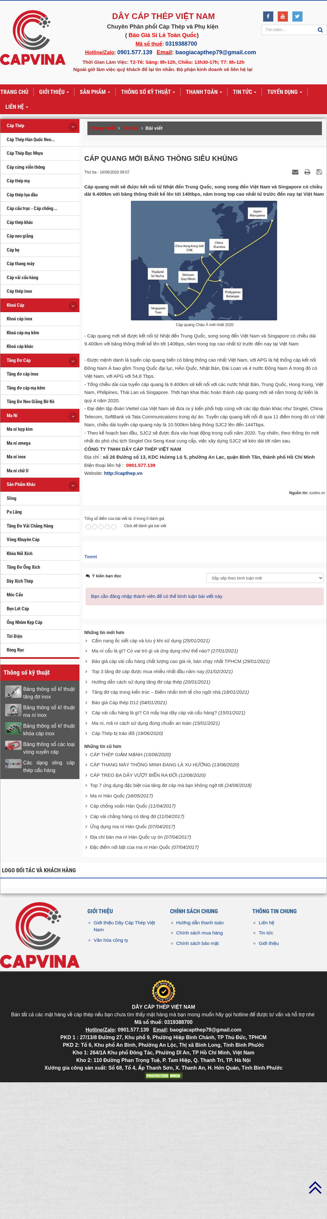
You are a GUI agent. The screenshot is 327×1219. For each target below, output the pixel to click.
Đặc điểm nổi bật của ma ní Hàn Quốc (130, 991)
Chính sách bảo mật (197, 1087)
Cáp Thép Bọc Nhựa (25, 153)
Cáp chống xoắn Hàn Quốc (118, 950)
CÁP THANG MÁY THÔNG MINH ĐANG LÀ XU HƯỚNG (150, 909)
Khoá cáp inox (19, 319)
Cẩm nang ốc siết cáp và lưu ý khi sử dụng (136, 784)
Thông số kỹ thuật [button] (148, 92)
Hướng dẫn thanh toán (200, 1066)
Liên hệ (266, 1066)
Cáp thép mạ (18, 181)
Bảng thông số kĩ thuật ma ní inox (49, 711)
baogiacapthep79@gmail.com (215, 52)
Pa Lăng (14, 512)
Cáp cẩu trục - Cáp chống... (32, 208)
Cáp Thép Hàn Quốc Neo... (31, 139)
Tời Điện (14, 636)
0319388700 (181, 44)
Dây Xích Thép (20, 581)
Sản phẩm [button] (95, 92)
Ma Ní (12, 415)
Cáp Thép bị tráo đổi (113, 877)
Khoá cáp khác (20, 346)
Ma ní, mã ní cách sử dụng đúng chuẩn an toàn (141, 867)
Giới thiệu (269, 1087)
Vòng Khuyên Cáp (23, 539)
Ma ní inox (16, 457)
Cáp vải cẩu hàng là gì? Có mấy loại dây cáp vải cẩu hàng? (154, 857)
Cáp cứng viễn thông (26, 167)
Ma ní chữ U (18, 471)
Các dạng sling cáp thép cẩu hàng (49, 766)
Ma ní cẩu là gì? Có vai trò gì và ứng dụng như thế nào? (150, 795)
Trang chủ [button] (14, 91)
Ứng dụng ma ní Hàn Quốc (118, 970)
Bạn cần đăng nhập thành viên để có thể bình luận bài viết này (156, 740)
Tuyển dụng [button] (284, 92)
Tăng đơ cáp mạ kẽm (26, 388)
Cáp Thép (15, 125)
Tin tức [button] (244, 92)
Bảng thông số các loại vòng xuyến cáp (49, 748)
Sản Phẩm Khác (21, 484)
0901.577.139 (134, 52)
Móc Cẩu (15, 595)
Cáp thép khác (20, 222)
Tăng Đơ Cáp (19, 360)
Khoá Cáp (15, 305)
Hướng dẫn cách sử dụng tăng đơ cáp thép (137, 826)
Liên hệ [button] (16, 107)
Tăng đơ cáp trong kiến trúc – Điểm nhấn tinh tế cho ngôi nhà (156, 836)
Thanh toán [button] (204, 92)
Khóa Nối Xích (19, 553)
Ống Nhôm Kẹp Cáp (24, 622)
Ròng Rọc (15, 650)
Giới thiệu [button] (54, 92)
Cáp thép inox (19, 291)
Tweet (90, 700)
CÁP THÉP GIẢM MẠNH (116, 898)
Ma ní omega (19, 443)
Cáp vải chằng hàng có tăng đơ (123, 960)
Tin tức (266, 1077)
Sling (12, 498)
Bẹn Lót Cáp (18, 609)
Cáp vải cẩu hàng (22, 277)
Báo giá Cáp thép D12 (115, 846)
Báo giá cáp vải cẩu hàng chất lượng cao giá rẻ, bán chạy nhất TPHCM (166, 805)
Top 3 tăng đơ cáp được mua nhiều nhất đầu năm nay (148, 815)
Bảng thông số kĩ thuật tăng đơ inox (49, 692)
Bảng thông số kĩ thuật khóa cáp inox (49, 729)
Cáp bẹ (13, 250)
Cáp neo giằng (20, 236)
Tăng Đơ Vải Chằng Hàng (30, 526)
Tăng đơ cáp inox (22, 374)
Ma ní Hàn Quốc (107, 939)
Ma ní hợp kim (20, 429)
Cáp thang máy (21, 263)
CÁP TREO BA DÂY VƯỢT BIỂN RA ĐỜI (133, 919)
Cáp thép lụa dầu (22, 195)
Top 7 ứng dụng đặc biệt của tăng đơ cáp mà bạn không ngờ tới (156, 929)
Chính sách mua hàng (199, 1077)
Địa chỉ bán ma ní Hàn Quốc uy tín (126, 981)
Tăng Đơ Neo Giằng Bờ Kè (30, 401)
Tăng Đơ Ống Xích (23, 567)
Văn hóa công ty (111, 1084)
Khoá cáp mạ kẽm (23, 333)
